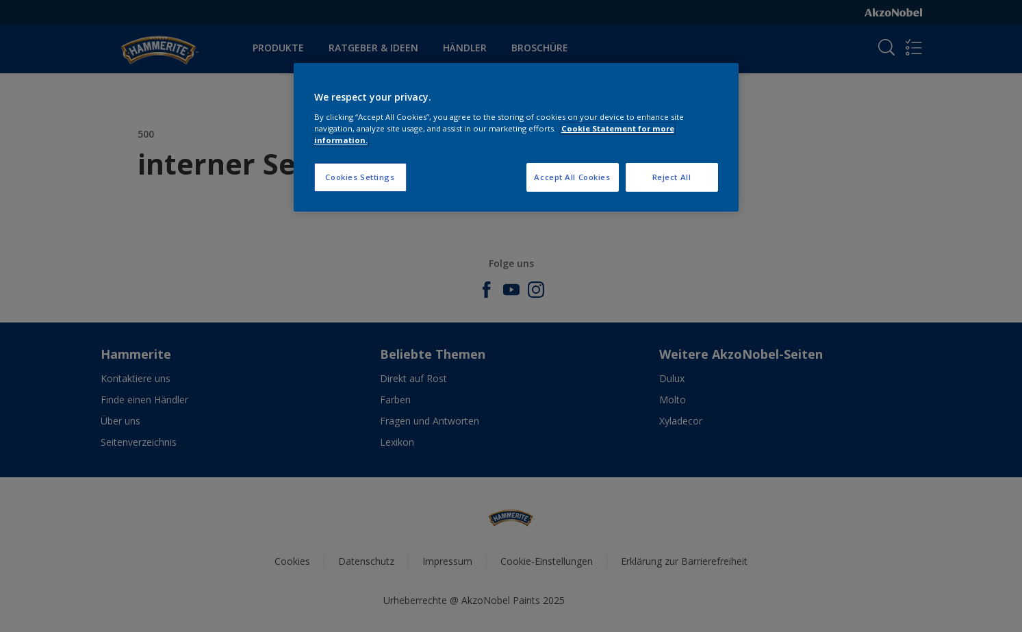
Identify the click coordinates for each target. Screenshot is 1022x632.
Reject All (671, 177)
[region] (516, 137)
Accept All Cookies (572, 177)
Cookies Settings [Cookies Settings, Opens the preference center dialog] (359, 177)
